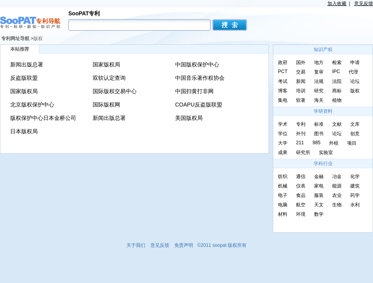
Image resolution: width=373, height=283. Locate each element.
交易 (300, 72)
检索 (337, 62)
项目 (352, 143)
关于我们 (135, 245)
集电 (282, 100)
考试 (282, 81)
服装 (319, 195)
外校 (333, 143)
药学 (355, 195)
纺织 (282, 176)
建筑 (355, 186)
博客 (282, 91)
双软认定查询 (109, 78)
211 (300, 142)
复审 (319, 72)
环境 (300, 214)
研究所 (303, 152)
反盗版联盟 (24, 78)
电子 (282, 195)
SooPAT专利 (84, 13)
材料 (282, 214)
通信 (300, 176)
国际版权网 (106, 104)
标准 (319, 124)
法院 (337, 81)
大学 (282, 143)
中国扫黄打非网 (194, 91)
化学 (355, 176)
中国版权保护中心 (197, 64)
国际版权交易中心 (115, 91)
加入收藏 (336, 3)
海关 (319, 100)
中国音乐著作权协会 (200, 78)
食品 (300, 195)
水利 (355, 205)
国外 (300, 62)
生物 (337, 205)
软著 (300, 100)
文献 (337, 124)
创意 (355, 133)
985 (316, 142)
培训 (300, 91)
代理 (353, 72)
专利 (300, 124)
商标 (337, 91)
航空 (300, 205)
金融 (319, 176)
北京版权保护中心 (32, 104)
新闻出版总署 (26, 64)
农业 (337, 195)
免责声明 (183, 245)
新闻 (300, 81)
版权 (38, 38)
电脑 (282, 205)
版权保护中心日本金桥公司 (43, 118)
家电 (319, 186)
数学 (319, 214)
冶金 (337, 176)
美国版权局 (189, 118)
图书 (319, 133)
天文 (319, 205)
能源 (337, 186)
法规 (319, 81)
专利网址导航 (15, 38)
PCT (282, 71)
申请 (355, 62)
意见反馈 (363, 3)
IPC (336, 71)
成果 (282, 152)
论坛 (355, 81)
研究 (319, 91)
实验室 (326, 152)
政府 (282, 62)
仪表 (300, 186)
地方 (319, 62)
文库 (355, 124)
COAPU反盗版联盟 (198, 104)
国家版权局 (106, 64)
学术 (282, 124)
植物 (337, 100)
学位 (282, 133)
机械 (282, 186)
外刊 (300, 133)
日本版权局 (24, 131)
